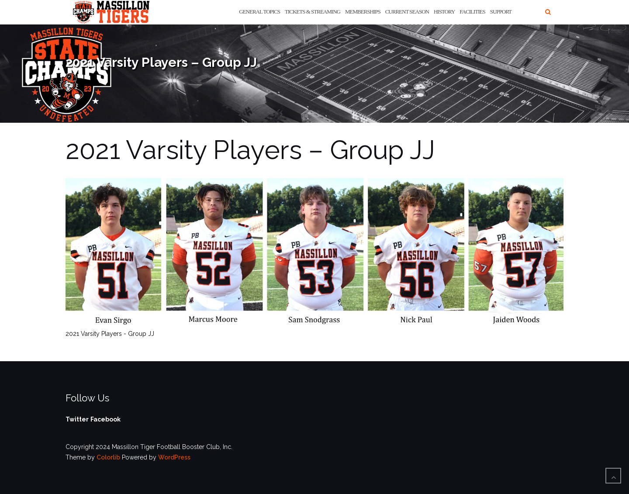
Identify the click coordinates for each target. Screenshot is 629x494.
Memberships (362, 11)
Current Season (407, 11)
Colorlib (108, 457)
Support (500, 11)
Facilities (472, 11)
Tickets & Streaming (312, 11)
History (444, 11)
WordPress (174, 457)
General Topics (259, 11)
